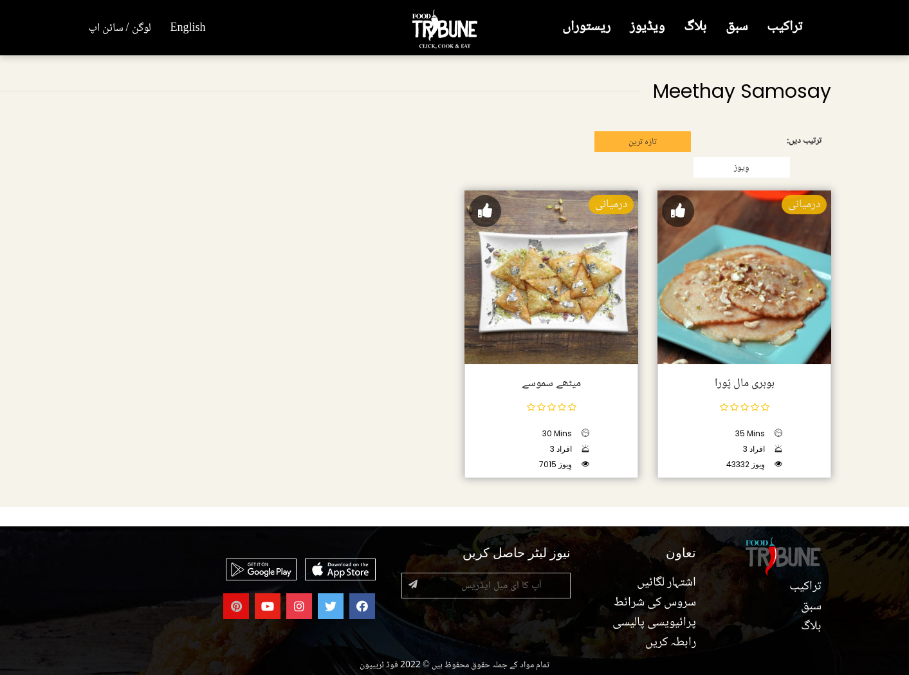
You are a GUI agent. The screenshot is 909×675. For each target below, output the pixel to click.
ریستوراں (586, 27)
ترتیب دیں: (804, 141)
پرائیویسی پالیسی (654, 623)
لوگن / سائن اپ (119, 28)
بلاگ (695, 27)
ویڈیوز (647, 27)
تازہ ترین (643, 142)
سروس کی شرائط (655, 603)
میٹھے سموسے (551, 383)
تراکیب (784, 27)
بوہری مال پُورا (744, 383)
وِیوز (741, 168)
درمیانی (804, 204)
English (188, 28)
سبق (737, 27)
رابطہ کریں (670, 643)
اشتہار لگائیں (666, 583)
